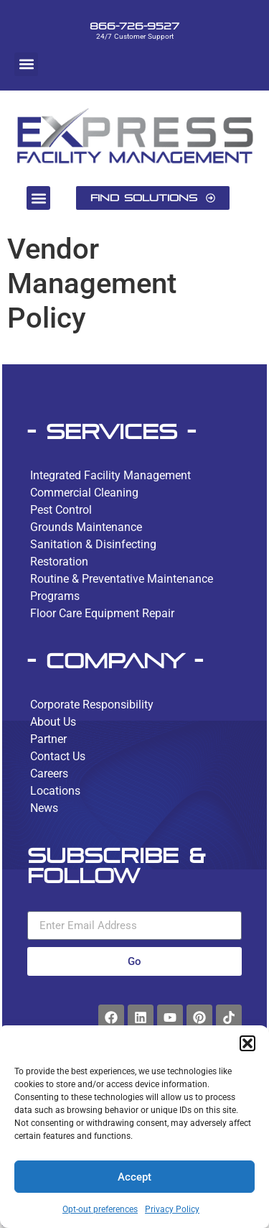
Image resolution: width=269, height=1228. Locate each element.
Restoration (59, 561)
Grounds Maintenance (86, 527)
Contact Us (57, 756)
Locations (55, 791)
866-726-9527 (134, 26)
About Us (53, 722)
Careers (49, 773)
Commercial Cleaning (84, 492)
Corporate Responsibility (92, 704)
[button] (247, 1043)
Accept (134, 1177)
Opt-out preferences (100, 1209)
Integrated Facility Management (110, 475)
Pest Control (61, 510)
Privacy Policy (172, 1209)
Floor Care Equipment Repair (102, 613)
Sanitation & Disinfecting (93, 544)
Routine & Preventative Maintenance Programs (121, 587)
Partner (48, 739)
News (44, 808)
